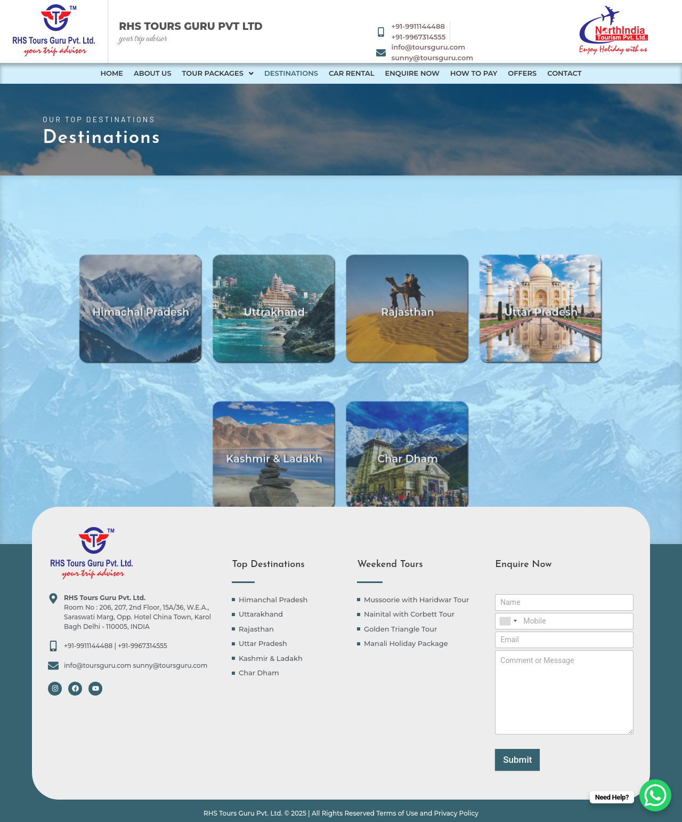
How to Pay (473, 73)
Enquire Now (412, 73)
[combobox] (508, 621)
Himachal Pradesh (185, 335)
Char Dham (392, 482)
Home (111, 73)
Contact (564, 73)
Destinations (291, 73)
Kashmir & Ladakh (289, 482)
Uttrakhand (289, 335)
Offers (522, 73)
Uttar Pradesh (496, 335)
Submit (517, 759)
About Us (153, 73)
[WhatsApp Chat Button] (655, 795)
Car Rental (352, 73)
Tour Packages (218, 73)
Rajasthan (392, 335)
